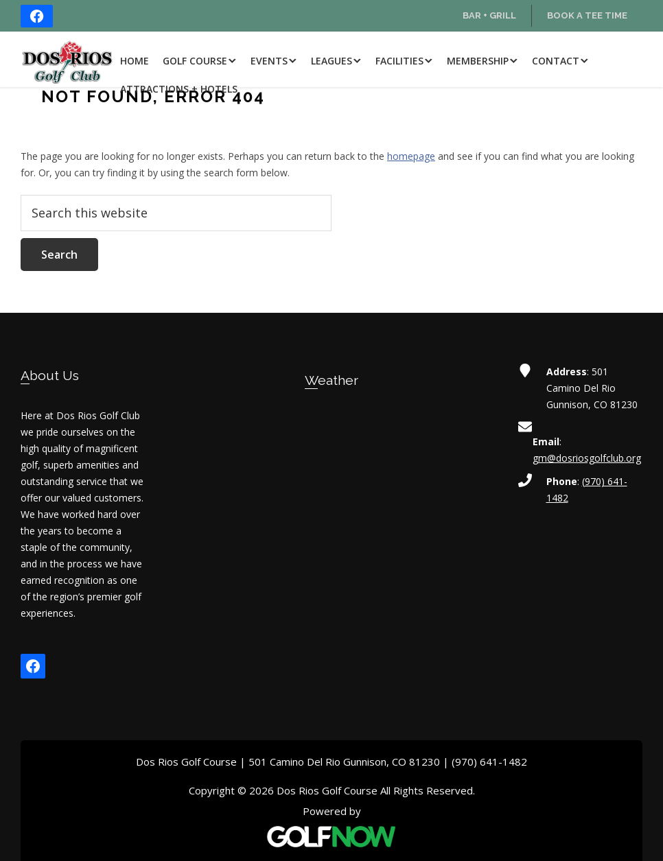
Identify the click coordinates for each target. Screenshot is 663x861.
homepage (411, 156)
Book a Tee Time (587, 15)
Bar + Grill (489, 15)
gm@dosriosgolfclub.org (587, 457)
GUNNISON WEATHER (332, 463)
